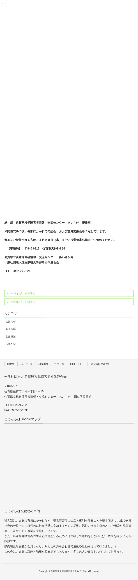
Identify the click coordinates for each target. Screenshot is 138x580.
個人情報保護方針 (100, 364)
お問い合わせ (77, 364)
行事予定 (11, 344)
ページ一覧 (26, 364)
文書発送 (11, 336)
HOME (11, 364)
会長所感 (11, 329)
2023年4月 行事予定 (23, 293)
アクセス (59, 364)
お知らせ (11, 321)
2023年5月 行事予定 (23, 302)
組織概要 (43, 364)
